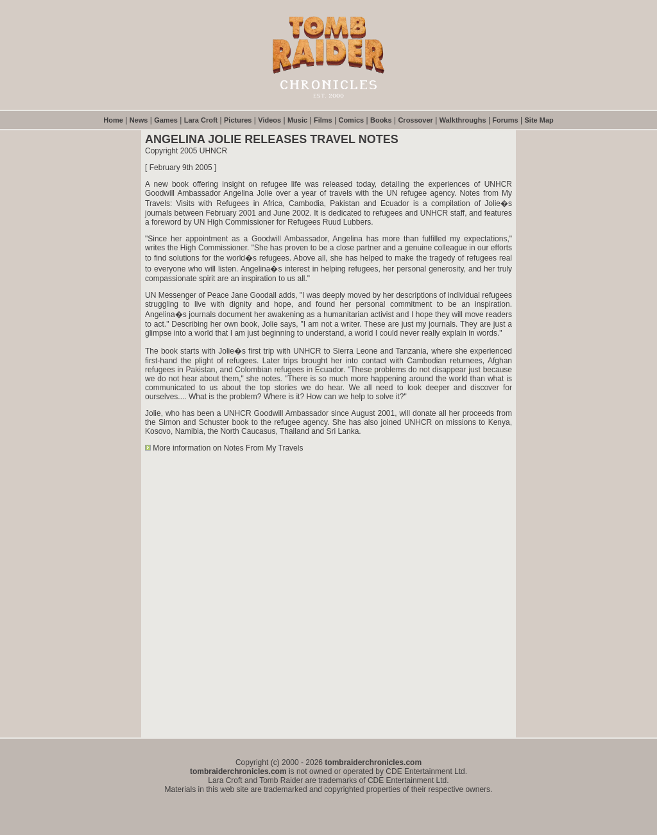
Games (166, 120)
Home (113, 120)
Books (381, 120)
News (139, 120)
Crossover (415, 120)
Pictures (238, 120)
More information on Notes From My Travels (228, 447)
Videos (269, 120)
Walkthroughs (462, 120)
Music (297, 120)
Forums (505, 120)
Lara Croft (201, 120)
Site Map (539, 120)
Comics (351, 120)
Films (323, 120)
